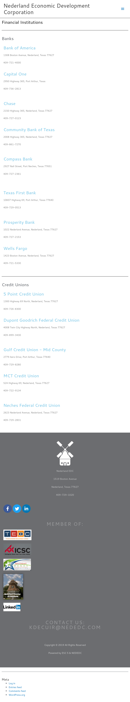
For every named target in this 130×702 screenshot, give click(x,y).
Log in (12, 683)
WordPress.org (17, 694)
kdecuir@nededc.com (65, 627)
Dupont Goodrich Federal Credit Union (41, 320)
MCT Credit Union (21, 376)
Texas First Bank (19, 193)
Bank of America (19, 48)
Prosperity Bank (19, 222)
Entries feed (15, 687)
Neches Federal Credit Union (31, 405)
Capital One (15, 74)
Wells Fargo (15, 248)
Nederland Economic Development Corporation (46, 9)
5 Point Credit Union (23, 294)
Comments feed (17, 690)
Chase (9, 103)
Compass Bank (17, 159)
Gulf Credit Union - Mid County (34, 350)
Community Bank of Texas (29, 129)
